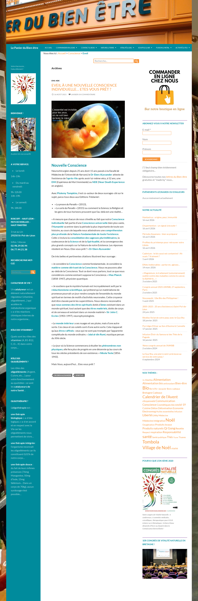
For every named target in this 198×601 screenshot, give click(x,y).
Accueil (48, 48)
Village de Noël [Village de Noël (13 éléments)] (156, 447)
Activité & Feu (182, 48)
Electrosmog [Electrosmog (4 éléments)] (149, 411)
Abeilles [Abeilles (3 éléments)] (149, 380)
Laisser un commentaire (83, 94)
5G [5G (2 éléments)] (143, 380)
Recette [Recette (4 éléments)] (180, 428)
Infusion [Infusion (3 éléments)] (178, 411)
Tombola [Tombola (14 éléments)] (150, 441)
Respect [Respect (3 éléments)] (146, 432)
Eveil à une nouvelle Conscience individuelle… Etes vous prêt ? (84, 87)
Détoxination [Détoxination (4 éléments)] (165, 408)
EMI (53, 80)
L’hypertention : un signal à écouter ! (159, 225)
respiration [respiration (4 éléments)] (156, 432)
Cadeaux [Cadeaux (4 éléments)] (157, 392)
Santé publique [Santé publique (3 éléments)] (159, 437)
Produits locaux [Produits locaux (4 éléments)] (163, 424)
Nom (145, 139)
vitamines (16, 340)
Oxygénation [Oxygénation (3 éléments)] (148, 424)
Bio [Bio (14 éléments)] (145, 387)
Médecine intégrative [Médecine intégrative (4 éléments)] (153, 420)
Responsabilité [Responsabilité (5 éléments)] (172, 432)
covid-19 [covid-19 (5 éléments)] (180, 404)
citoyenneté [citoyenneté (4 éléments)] (148, 400)
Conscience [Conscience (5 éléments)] (149, 404)
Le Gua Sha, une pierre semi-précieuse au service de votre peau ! (161, 355)
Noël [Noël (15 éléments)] (170, 420)
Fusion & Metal (162, 48)
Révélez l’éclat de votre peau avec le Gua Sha (163, 317)
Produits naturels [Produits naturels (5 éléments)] (153, 428)
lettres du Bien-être (176, 176)
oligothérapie (19, 407)
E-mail (146, 129)
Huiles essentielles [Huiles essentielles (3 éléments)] (165, 411)
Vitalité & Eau (126, 48)
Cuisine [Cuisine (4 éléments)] (146, 408)
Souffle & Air (144, 48)
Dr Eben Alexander (62, 375)
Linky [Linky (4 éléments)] (155, 415)
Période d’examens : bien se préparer (160, 234)
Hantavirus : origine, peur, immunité (159, 217)
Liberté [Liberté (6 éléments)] (147, 415)
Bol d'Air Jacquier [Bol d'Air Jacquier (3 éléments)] (157, 388)
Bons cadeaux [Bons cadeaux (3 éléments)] (173, 388)
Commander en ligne (65, 48)
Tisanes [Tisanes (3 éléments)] (182, 437)
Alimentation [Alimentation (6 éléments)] (162, 379)
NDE (58, 80)
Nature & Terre (107, 48)
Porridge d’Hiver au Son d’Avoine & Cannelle (163, 326)
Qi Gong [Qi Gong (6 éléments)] (169, 428)
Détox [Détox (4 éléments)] (154, 408)
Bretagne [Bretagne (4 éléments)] (147, 392)
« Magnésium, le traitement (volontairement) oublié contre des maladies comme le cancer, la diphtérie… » (163, 276)
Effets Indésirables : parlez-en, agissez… (161, 264)
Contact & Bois (88, 48)
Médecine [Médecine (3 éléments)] (163, 415)
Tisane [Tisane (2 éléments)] (175, 437)
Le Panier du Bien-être (24, 47)
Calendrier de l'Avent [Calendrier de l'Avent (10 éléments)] (160, 396)
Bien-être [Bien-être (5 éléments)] (181, 383)
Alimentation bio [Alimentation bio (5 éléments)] (152, 383)
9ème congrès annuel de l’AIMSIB (158, 345)
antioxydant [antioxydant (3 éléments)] (169, 383)
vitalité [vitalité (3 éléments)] (174, 448)
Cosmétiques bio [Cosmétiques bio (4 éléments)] (166, 404)
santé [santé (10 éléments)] (147, 436)
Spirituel (79, 375)
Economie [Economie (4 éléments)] (178, 408)
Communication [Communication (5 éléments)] (165, 401)
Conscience (74, 53)
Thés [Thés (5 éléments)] (170, 437)
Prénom (146, 148)
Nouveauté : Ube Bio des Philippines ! (160, 298)
